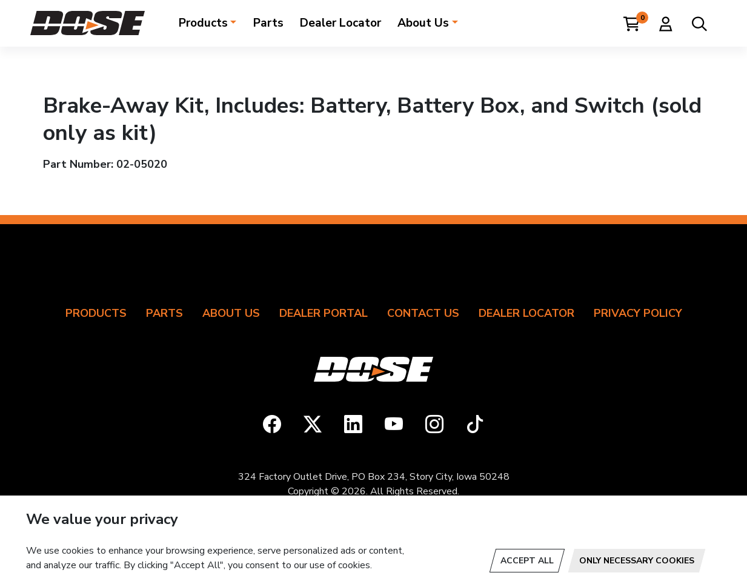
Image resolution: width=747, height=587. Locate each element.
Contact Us (423, 313)
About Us (423, 23)
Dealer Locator (340, 23)
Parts (268, 23)
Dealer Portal (323, 313)
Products (203, 23)
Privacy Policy (638, 313)
